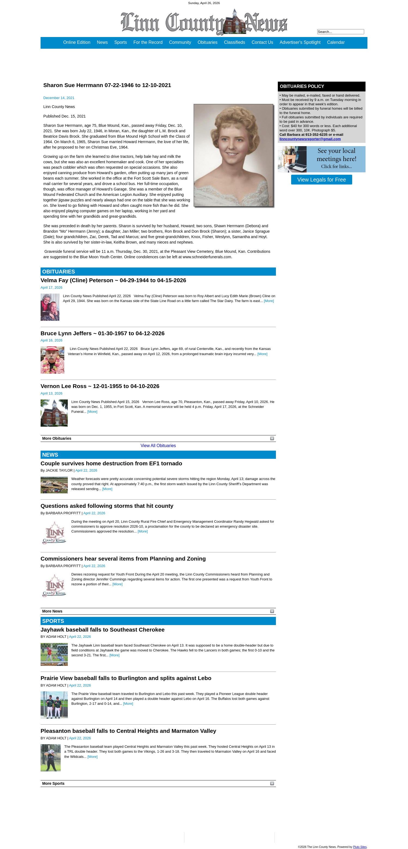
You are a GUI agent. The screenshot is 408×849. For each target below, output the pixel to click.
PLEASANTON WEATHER (158, 809)
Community (180, 42)
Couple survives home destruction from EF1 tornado (111, 463)
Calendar (336, 42)
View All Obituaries (158, 445)
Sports (120, 42)
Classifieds (234, 42)
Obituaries (208, 42)
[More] (269, 301)
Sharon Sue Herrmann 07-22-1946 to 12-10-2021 (107, 85)
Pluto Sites (360, 846)
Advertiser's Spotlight (300, 42)
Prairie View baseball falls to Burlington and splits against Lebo (126, 678)
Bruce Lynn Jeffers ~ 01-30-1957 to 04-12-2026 (103, 333)
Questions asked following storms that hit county (107, 506)
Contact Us (262, 42)
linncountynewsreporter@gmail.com (310, 139)
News (102, 42)
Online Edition (76, 42)
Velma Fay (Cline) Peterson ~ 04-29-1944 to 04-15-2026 (113, 280)
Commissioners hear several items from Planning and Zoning (123, 558)
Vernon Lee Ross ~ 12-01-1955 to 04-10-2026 (100, 386)
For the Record (148, 42)
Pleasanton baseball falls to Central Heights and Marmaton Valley (128, 731)
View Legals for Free (321, 180)
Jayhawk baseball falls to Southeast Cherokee (103, 629)
